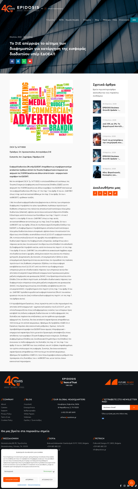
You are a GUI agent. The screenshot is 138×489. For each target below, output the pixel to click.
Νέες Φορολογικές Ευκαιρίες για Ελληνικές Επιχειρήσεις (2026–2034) (112, 174)
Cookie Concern (22, 485)
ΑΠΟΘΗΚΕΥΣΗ (47, 479)
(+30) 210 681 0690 (68, 412)
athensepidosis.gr (68, 417)
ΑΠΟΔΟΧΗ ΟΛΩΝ (11, 479)
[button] (134, 20)
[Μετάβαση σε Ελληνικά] (103, 418)
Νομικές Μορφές (72, 20)
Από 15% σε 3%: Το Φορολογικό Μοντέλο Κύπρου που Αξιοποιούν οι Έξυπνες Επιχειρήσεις (113, 125)
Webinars (107, 20)
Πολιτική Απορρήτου (34, 485)
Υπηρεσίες (50, 20)
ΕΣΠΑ (61, 20)
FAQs (115, 20)
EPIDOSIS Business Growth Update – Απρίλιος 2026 (111, 109)
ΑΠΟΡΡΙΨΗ (29, 479)
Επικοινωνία (124, 20)
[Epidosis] (20, 8)
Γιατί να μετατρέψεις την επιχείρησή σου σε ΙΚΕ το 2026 (113, 141)
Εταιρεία (87, 20)
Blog (97, 20)
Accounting (27, 37)
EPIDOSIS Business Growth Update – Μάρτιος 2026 (111, 157)
